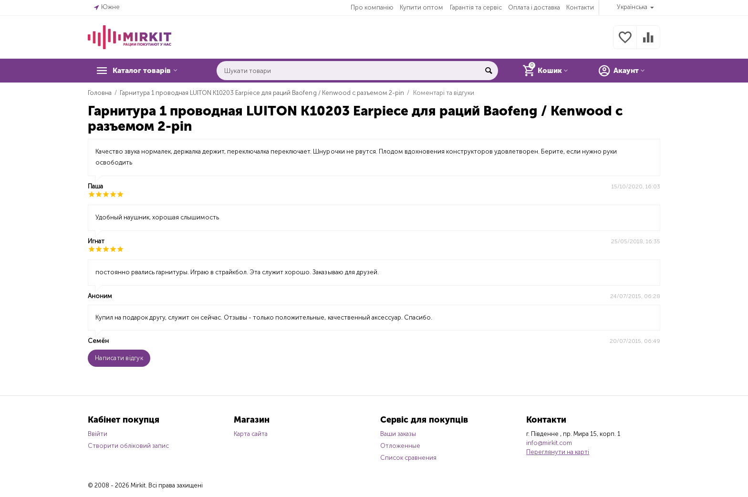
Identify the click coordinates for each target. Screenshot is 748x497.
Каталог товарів (146, 70)
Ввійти (97, 433)
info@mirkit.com (549, 442)
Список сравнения (408, 457)
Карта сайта (251, 433)
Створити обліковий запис (128, 445)
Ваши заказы (398, 433)
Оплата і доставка (534, 7)
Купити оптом (421, 7)
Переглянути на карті (557, 452)
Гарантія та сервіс (476, 7)
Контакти (580, 7)
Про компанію (372, 7)
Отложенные (400, 445)
